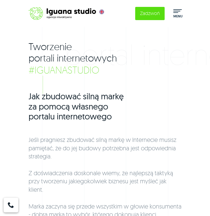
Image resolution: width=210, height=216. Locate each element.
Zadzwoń (150, 13)
